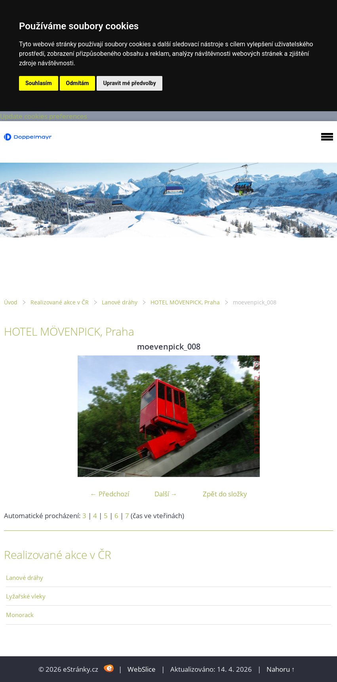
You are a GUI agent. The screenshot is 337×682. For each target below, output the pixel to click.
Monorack (20, 615)
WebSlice (142, 669)
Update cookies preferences (43, 116)
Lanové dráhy (119, 302)
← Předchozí (109, 493)
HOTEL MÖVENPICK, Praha (185, 302)
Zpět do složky (225, 493)
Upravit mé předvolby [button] (129, 83)
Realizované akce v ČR (59, 302)
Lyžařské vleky (26, 596)
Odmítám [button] (77, 83)
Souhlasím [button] (38, 83)
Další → (165, 493)
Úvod (10, 302)
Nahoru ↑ (281, 669)
